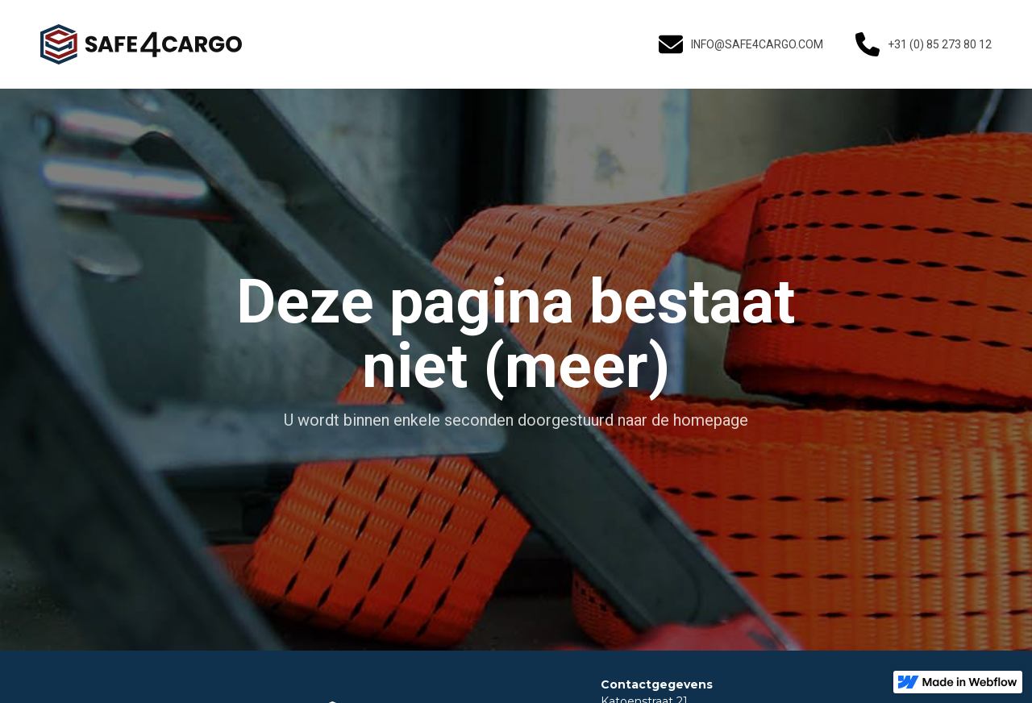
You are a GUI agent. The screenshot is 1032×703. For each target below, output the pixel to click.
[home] (141, 44)
